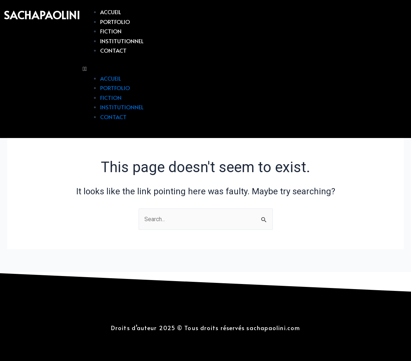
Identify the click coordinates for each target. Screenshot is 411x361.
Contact (114, 50)
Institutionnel (122, 41)
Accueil (111, 12)
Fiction (111, 31)
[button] (245, 69)
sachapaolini (44, 15)
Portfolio (115, 21)
